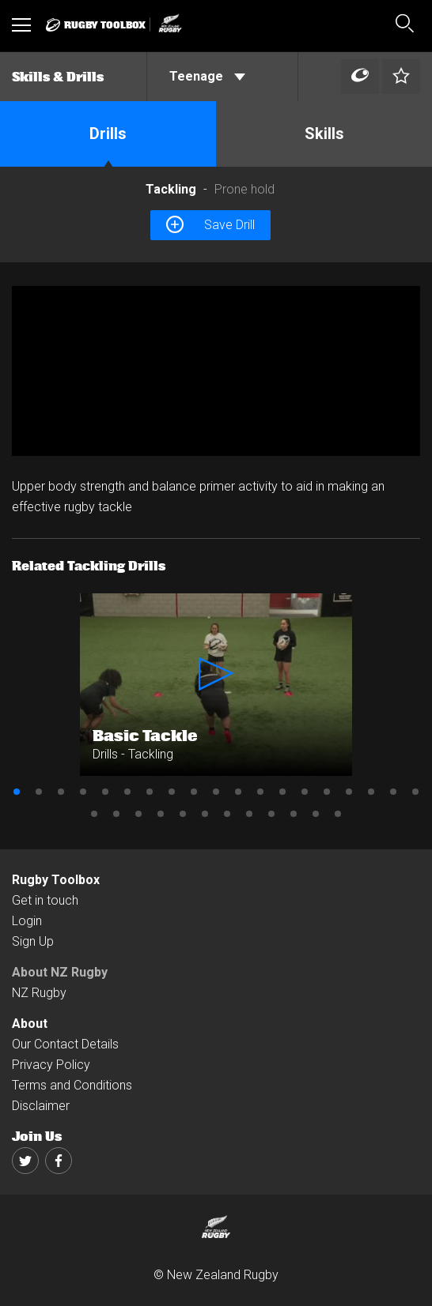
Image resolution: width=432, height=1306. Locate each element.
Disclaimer (41, 1105)
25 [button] (205, 814)
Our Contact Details (65, 1044)
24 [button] (183, 814)
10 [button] (216, 791)
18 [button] (393, 791)
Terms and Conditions (72, 1085)
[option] (216, 371)
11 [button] (238, 791)
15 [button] (327, 791)
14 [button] (304, 791)
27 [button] (249, 814)
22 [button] (138, 814)
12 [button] (260, 791)
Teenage (207, 76)
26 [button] (227, 814)
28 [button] (271, 814)
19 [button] (415, 791)
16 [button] (349, 791)
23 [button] (160, 814)
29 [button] (293, 814)
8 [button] (172, 791)
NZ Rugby (39, 992)
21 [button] (116, 814)
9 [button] (194, 791)
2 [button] (39, 791)
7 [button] (149, 791)
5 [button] (105, 791)
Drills (108, 133)
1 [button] (16, 791)
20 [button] (94, 814)
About (29, 1023)
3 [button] (61, 791)
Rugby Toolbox (56, 879)
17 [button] (371, 791)
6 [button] (127, 791)
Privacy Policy (51, 1064)
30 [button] (316, 814)
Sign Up (33, 941)
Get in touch (45, 900)
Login (27, 920)
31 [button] (338, 814)
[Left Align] (360, 77)
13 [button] (282, 791)
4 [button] (83, 791)
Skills (324, 133)
